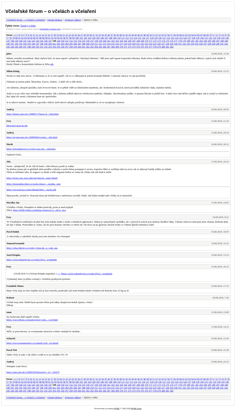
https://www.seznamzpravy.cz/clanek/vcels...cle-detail (32, 343)
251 (42, 46)
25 (75, 35)
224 (150, 43)
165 (125, 40)
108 (110, 38)
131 (206, 38)
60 (180, 35)
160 (104, 40)
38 (114, 35)
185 (209, 40)
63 (189, 35)
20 (60, 35)
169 (142, 40)
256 (63, 46)
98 (70, 38)
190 (8, 43)
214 (109, 43)
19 (57, 35)
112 (127, 38)
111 (123, 38)
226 (159, 43)
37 (111, 35)
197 (37, 43)
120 (160, 38)
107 (106, 38)
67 (201, 35)
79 (13, 38)
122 (168, 38)
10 (31, 35)
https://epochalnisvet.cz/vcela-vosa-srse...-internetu (30, 148)
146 (46, 40)
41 (123, 35)
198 (42, 43)
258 (71, 46)
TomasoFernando (15, 243)
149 (58, 40)
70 (210, 35)
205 (71, 43)
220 (134, 43)
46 (138, 35)
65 (195, 35)
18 (54, 35)
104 (94, 38)
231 (180, 43)
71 (213, 35)
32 (96, 35)
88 (40, 38)
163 (117, 40)
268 (113, 46)
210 (92, 43)
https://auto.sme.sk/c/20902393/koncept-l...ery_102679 (32, 372)
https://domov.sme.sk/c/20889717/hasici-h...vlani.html (32, 114)
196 (33, 43)
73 (219, 35)
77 (7, 38)
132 (210, 38)
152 (71, 40)
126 (185, 38)
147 (50, 40)
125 (181, 38)
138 (12, 40)
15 (45, 35)
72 (216, 35)
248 (29, 46)
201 (54, 43)
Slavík (9, 144)
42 (126, 35)
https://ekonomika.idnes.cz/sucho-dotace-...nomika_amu (33, 184)
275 (142, 46)
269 (117, 46)
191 (12, 43)
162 (113, 40)
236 (201, 43)
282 (171, 46)
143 (33, 40)
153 (75, 40)
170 (146, 40)
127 (189, 38)
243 (8, 46)
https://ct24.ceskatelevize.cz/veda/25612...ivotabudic (31, 259)
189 (226, 40)
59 (177, 35)
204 (67, 43)
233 (188, 43)
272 (130, 46)
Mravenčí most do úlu (16, 125)
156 (88, 40)
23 (69, 35)
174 (163, 40)
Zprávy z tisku (28, 25)
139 (16, 40)
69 (207, 35)
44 (132, 35)
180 (188, 40)
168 (138, 40)
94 (58, 38)
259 (75, 46)
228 (167, 43)
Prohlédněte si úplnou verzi (50, 29)
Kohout (10, 297)
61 (183, 35)
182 (197, 40)
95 (61, 38)
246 (20, 46)
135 (223, 38)
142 (29, 40)
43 (129, 35)
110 (119, 38)
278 (155, 46)
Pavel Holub (12, 231)
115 (139, 38)
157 (92, 40)
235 (197, 43)
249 (33, 46)
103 (89, 38)
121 (164, 38)
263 (92, 46)
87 (37, 38)
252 (46, 46)
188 (222, 40)
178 (180, 40)
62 (186, 35)
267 (109, 46)
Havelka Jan (12, 202)
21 (64, 35)
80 (16, 38)
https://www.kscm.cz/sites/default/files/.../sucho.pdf (31, 189)
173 (159, 40)
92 (52, 38)
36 (108, 35)
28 (84, 35)
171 (151, 40)
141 (25, 40)
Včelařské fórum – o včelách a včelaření (50, 11)
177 (176, 40)
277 (151, 46)
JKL (8, 161)
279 (159, 46)
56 (168, 35)
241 (222, 43)
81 (19, 38)
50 (150, 35)
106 (102, 38)
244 (12, 46)
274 (138, 46)
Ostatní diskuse (54, 19)
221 (138, 43)
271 (125, 46)
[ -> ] (59, 273)
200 (50, 43)
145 (42, 40)
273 (134, 46)
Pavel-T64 (11, 350)
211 (96, 43)
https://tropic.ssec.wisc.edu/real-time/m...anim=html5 (32, 178)
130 (202, 38)
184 (205, 40)
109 (115, 38)
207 (79, 43)
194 (25, 43)
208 (84, 43)
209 (88, 43)
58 (174, 35)
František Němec (15, 286)
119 (155, 38)
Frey (8, 121)
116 (143, 38)
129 (197, 38)
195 (29, 43)
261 (84, 46)
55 (165, 35)
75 (225, 35)
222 (142, 43)
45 (135, 35)
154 (79, 40)
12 (36, 35)
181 (193, 40)
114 (135, 38)
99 (73, 38)
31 (93, 35)
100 (77, 38)
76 (228, 35)
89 (43, 38)
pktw (9, 53)
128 (193, 38)
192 (16, 43)
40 (120, 35)
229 (171, 43)
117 (147, 38)
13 (40, 35)
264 (96, 46)
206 (75, 43)
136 (227, 38)
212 (100, 43)
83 (25, 38)
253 (50, 46)
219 (129, 43)
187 (218, 40)
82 (22, 38)
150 (63, 40)
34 (102, 35)
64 (192, 35)
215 (113, 43)
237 (205, 43)
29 (87, 35)
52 (156, 35)
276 (146, 46)
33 (99, 35)
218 (125, 43)
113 (131, 38)
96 (64, 38)
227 (163, 43)
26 (78, 35)
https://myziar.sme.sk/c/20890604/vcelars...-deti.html (32, 137)
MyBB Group (136, 408)
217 (121, 43)
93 (55, 38)
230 (176, 43)
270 (121, 46)
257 (67, 46)
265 (100, 46)
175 (167, 40)
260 (79, 46)
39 (117, 35)
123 (172, 38)
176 (171, 40)
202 (58, 43)
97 (67, 38)
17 (52, 35)
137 (8, 40)
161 (109, 40)
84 (28, 38)
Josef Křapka (13, 255)
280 (163, 46)
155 (84, 40)
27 (81, 35)
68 (204, 35)
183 (201, 40)
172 (155, 40)
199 (46, 43)
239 (213, 43)
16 (48, 35)
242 (226, 43)
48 (144, 35)
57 (171, 35)
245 (16, 46)
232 (184, 43)
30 (90, 35)
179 (184, 40)
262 (88, 46)
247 (25, 46)
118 (151, 38)
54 (162, 35)
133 (214, 38)
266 (104, 46)
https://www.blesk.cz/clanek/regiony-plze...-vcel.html (32, 319)
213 (104, 43)
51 (153, 35)
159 (100, 40)
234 (193, 43)
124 (177, 38)
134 (219, 38)
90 (46, 38)
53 (159, 35)
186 (214, 40)
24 (72, 35)
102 (85, 38)
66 (198, 35)
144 (37, 40)
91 (49, 38)
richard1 (10, 338)
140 (20, 40)
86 (34, 38)
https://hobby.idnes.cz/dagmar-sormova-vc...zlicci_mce (39, 210)
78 (10, 38)
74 (222, 35)
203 (63, 43)
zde (51, 64)
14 (42, 35)
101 (81, 38)
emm (8, 312)
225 (155, 43)
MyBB (116, 408)
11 (34, 35)
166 (130, 40)
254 (54, 46)
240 (218, 43)
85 (31, 38)
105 (98, 38)
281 (167, 46)
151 (67, 40)
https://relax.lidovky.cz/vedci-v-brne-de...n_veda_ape (32, 248)
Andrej (10, 109)
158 (96, 40)
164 (121, 40)
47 (141, 35)
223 (146, 43)
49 (147, 35)
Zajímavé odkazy (73, 19)
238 (209, 43)
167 (134, 40)
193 (20, 43)
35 (105, 35)
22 (66, 35)
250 (37, 46)
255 (58, 46)
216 (117, 43)
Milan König (12, 71)
